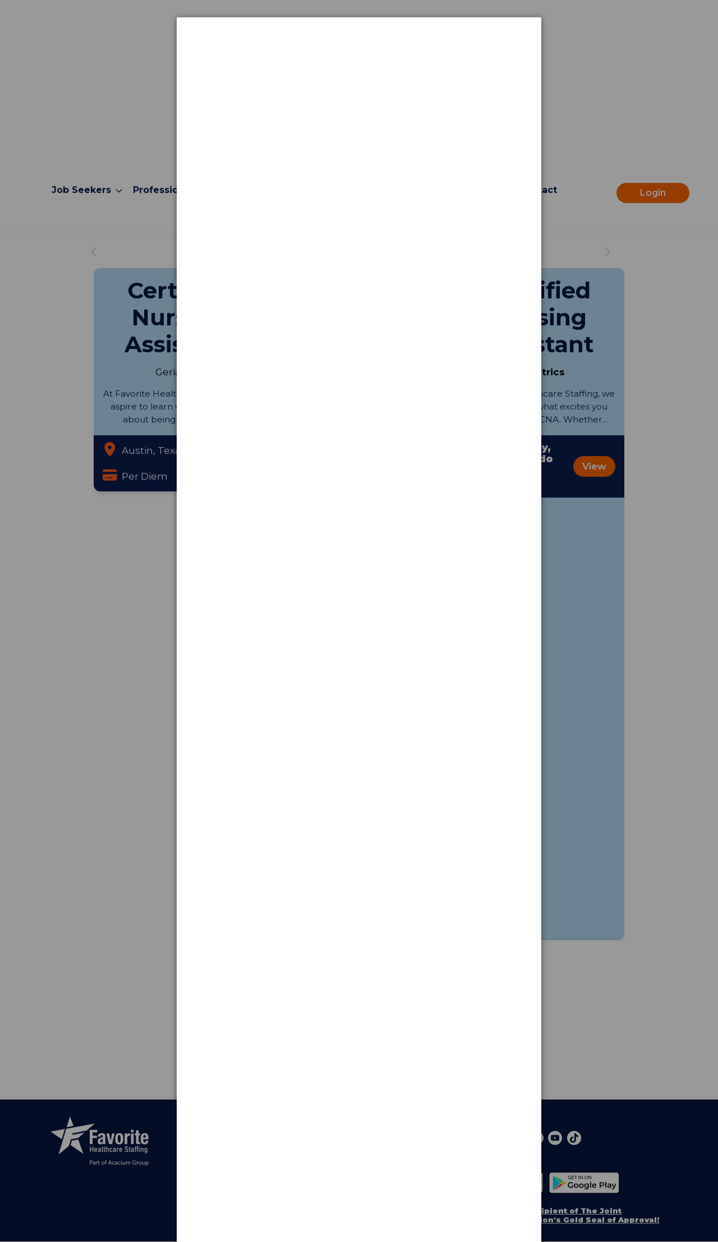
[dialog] (359, 59)
